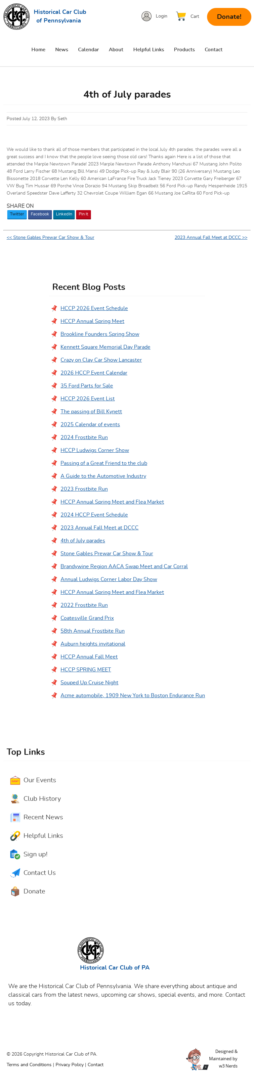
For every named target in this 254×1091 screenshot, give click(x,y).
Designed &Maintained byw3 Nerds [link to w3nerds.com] (223, 1059)
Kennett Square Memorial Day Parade (105, 347)
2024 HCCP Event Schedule (94, 515)
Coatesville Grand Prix (87, 618)
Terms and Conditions (29, 1065)
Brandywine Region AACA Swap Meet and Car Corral (124, 566)
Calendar (88, 49)
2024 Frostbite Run (84, 437)
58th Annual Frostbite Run (93, 631)
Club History (42, 799)
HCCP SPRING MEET (86, 670)
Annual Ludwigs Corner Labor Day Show (109, 579)
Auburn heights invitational (93, 644)
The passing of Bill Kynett (91, 412)
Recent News (43, 817)
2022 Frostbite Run (84, 605)
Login (161, 16)
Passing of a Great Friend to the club (104, 463)
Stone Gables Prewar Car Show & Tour (107, 554)
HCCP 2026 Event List (88, 399)
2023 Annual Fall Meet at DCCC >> (211, 238)
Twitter (17, 214)
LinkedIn (64, 214)
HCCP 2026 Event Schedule (94, 308)
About (116, 49)
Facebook (40, 214)
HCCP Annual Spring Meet (92, 321)
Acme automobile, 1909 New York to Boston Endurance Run (133, 696)
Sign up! (35, 854)
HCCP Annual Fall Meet (89, 657)
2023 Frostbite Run (84, 489)
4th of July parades (83, 541)
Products (184, 49)
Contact (214, 49)
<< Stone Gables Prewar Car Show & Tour (50, 238)
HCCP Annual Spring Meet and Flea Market (112, 502)
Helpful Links (148, 49)
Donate (34, 891)
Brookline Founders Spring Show (100, 334)
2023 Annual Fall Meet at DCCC (100, 528)
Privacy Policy (70, 1065)
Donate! (229, 17)
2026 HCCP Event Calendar (94, 373)
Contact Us (39, 873)
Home (38, 49)
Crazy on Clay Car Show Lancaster (101, 360)
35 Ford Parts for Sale (87, 386)
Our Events (39, 780)
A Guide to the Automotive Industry (103, 476)
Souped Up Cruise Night (89, 683)
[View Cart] (189, 16)
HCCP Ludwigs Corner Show (95, 450)
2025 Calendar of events (90, 425)
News (61, 49)
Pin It (83, 214)
